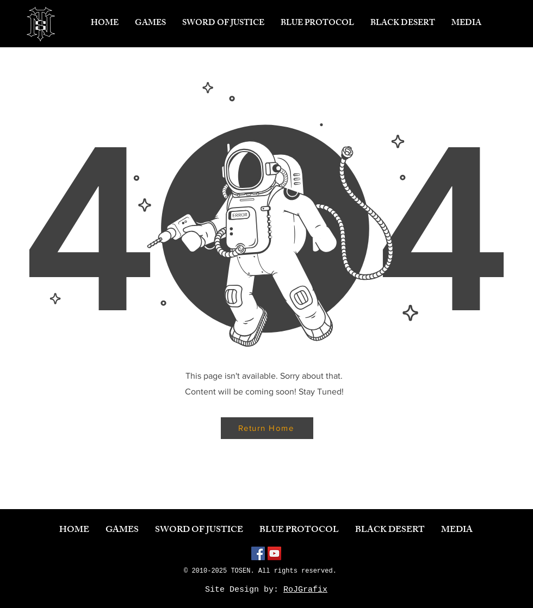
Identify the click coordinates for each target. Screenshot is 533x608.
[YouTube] (274, 553)
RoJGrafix (305, 589)
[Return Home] (267, 428)
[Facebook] (258, 553)
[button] (150, 24)
